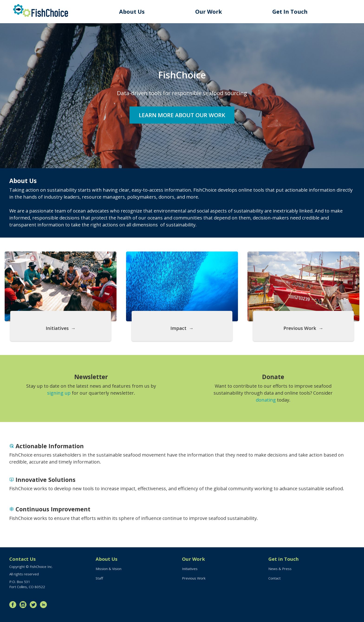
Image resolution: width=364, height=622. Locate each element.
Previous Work (299, 328)
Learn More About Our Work (182, 115)
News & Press (280, 568)
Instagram (24, 604)
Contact (274, 578)
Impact (178, 328)
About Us (132, 11)
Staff (99, 578)
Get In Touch (290, 11)
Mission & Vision (108, 568)
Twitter (34, 604)
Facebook (14, 604)
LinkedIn (44, 604)
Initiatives (57, 328)
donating (266, 400)
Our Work (208, 11)
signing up (59, 393)
